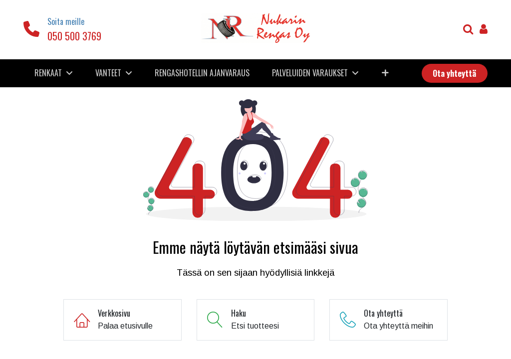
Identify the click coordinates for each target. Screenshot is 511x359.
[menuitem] (202, 72)
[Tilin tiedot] (484, 30)
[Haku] (468, 30)
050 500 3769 (74, 35)
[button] (385, 72)
